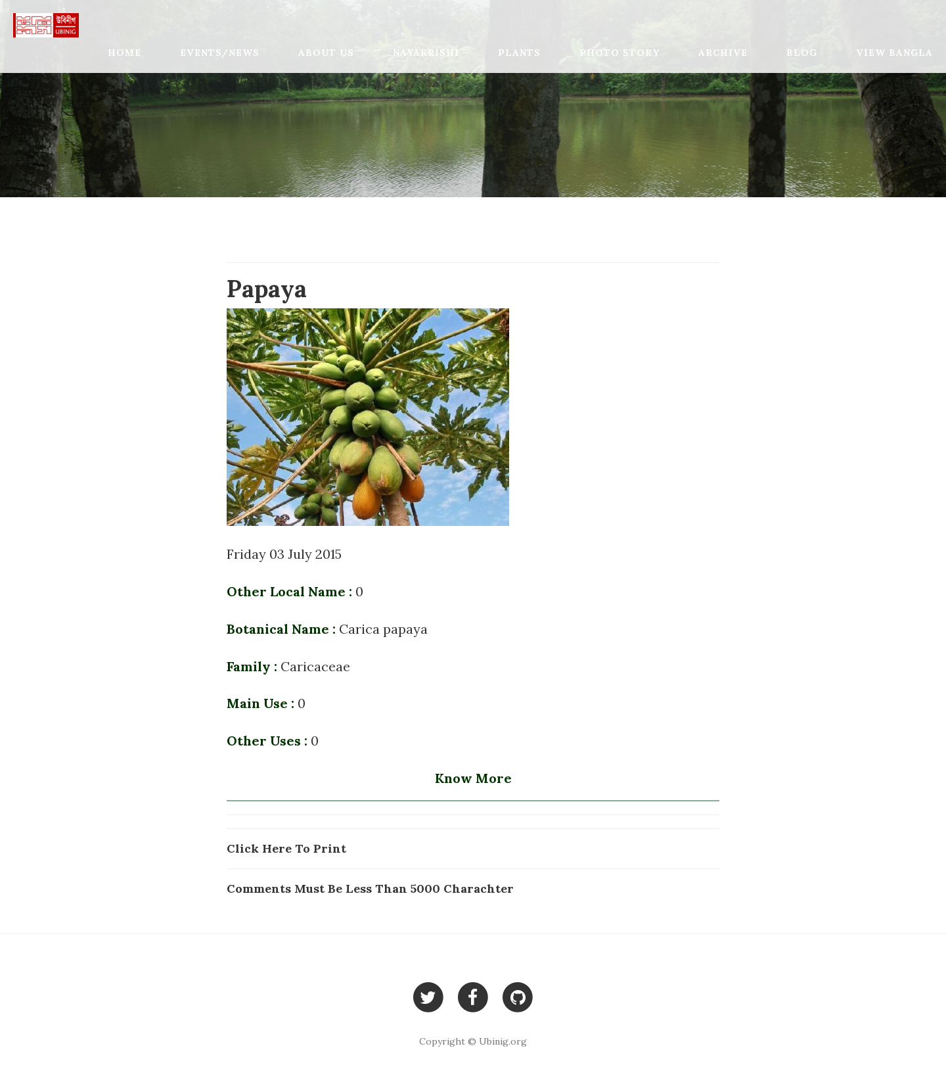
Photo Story (619, 53)
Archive (723, 53)
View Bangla (894, 53)
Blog (801, 53)
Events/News (219, 53)
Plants (519, 53)
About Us (326, 53)
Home (124, 53)
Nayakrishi (426, 53)
